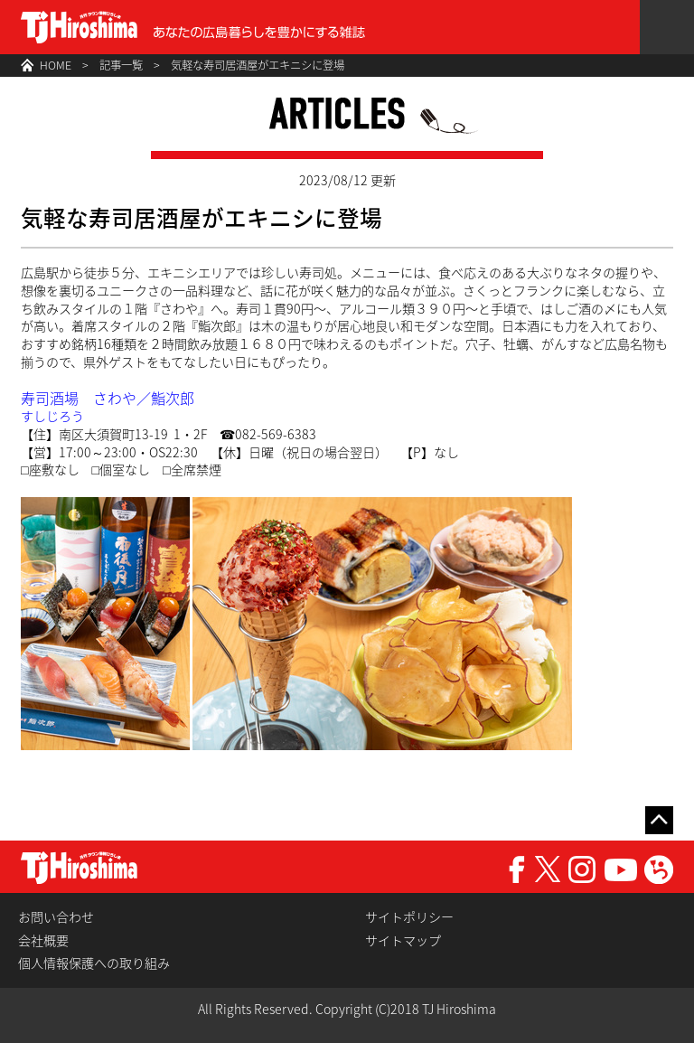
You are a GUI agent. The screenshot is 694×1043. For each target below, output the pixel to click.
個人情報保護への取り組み (94, 963)
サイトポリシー (409, 916)
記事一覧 (121, 65)
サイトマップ (403, 940)
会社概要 (43, 940)
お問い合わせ (56, 916)
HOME (55, 65)
